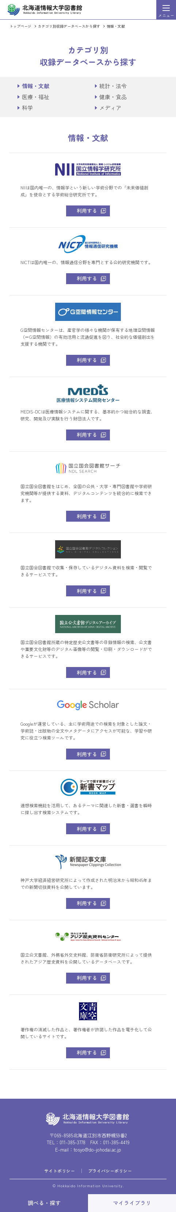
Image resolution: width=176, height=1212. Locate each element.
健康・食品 (113, 97)
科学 (27, 107)
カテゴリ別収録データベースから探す (69, 26)
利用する (87, 210)
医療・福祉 (35, 97)
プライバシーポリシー (110, 1171)
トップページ (20, 26)
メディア (110, 107)
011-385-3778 (72, 1142)
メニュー (166, 15)
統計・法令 (113, 86)
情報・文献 (116, 26)
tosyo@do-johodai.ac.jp (97, 1149)
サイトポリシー (59, 1171)
